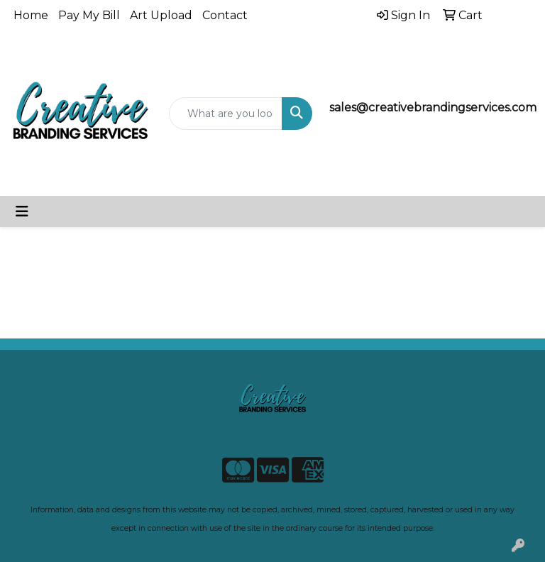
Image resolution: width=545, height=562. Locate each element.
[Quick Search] (225, 113)
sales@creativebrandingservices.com (432, 107)
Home (30, 15)
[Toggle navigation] (22, 211)
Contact (225, 15)
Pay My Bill (89, 15)
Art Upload (161, 15)
